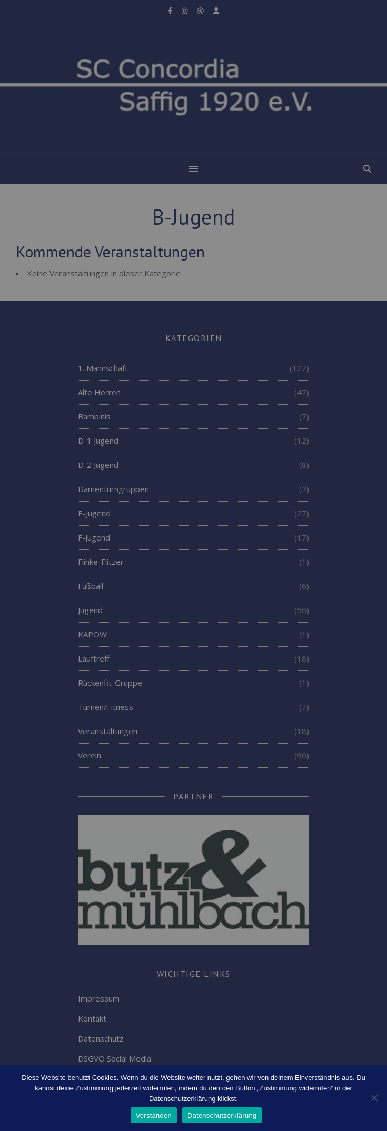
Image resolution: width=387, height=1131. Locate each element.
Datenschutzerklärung (221, 1115)
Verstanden (154, 1115)
